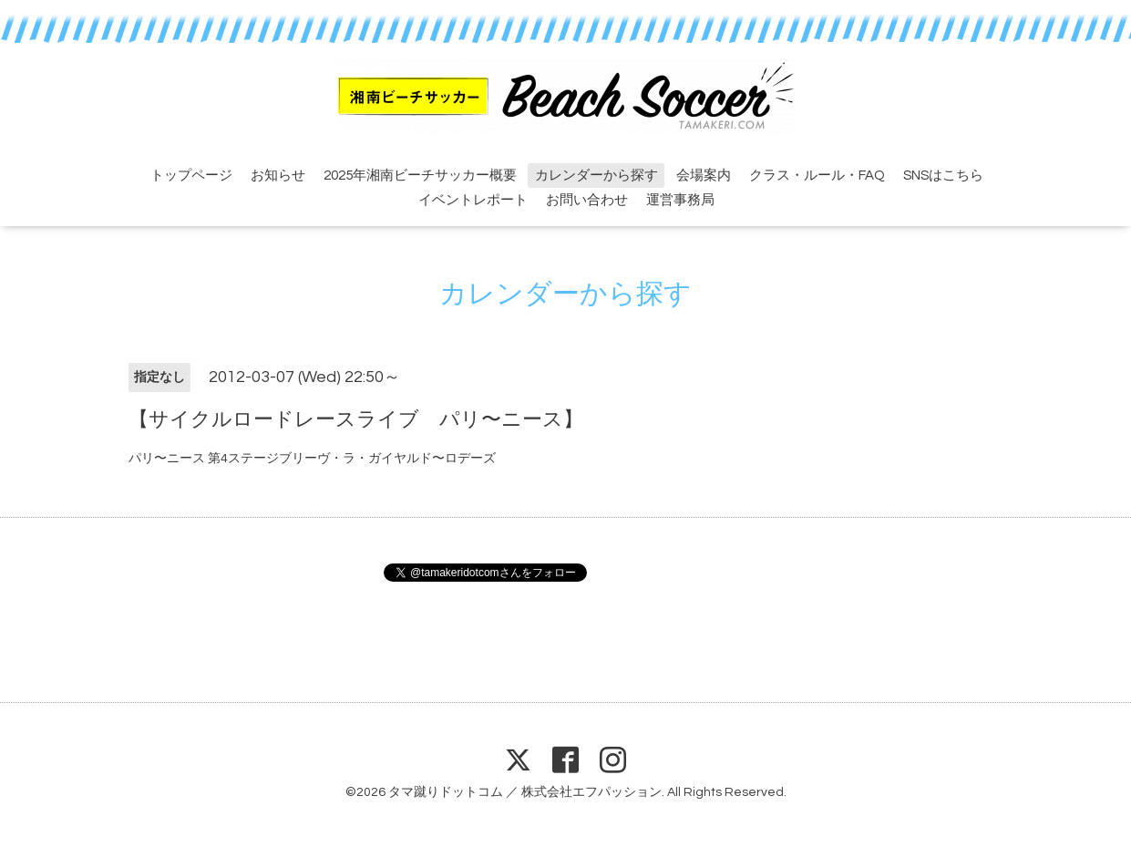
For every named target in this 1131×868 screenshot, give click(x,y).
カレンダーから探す (596, 175)
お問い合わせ (587, 200)
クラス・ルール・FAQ (817, 175)
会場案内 (703, 175)
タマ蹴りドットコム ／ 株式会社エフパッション (525, 792)
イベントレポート (473, 200)
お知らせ (278, 175)
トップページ (191, 175)
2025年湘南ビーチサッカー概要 (420, 175)
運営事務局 (680, 200)
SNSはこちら (943, 175)
